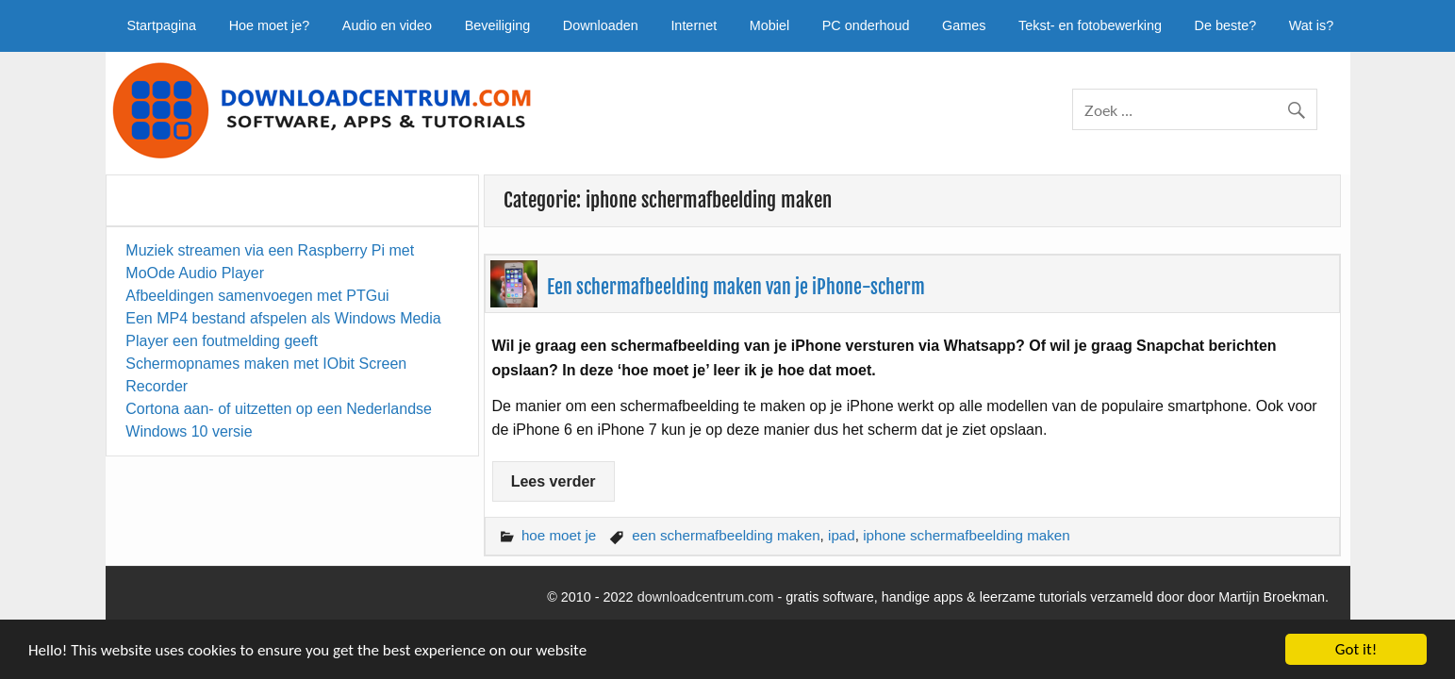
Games (963, 25)
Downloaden (600, 25)
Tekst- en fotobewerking (1090, 25)
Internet (693, 25)
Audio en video (387, 25)
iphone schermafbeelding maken (966, 535)
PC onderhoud (866, 25)
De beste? (1226, 25)
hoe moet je (558, 535)
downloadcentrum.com (705, 596)
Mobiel (769, 25)
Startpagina (162, 25)
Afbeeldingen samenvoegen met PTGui (257, 296)
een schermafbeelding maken (725, 535)
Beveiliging (498, 25)
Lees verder (553, 481)
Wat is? (1311, 25)
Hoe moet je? (269, 25)
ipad (841, 535)
